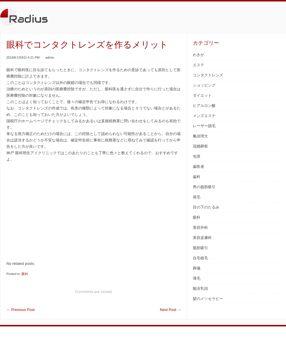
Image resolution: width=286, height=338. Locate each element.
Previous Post (20, 310)
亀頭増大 (200, 136)
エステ (198, 65)
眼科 (25, 274)
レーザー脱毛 (204, 126)
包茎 (196, 156)
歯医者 (198, 166)
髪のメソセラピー (208, 298)
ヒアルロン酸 (204, 105)
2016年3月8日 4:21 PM (23, 57)
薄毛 (196, 278)
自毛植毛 (200, 258)
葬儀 (196, 268)
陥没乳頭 (200, 288)
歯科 (196, 177)
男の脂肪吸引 (204, 187)
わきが (198, 55)
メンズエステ (204, 116)
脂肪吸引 (200, 248)
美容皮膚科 (202, 237)
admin (49, 57)
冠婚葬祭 (200, 146)
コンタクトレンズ (208, 75)
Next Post (170, 310)
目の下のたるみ (206, 207)
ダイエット (202, 95)
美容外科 (200, 227)
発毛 (196, 197)
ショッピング (204, 85)
